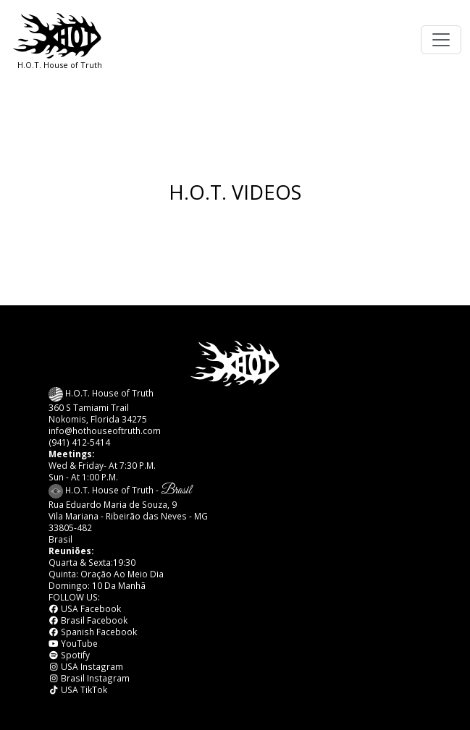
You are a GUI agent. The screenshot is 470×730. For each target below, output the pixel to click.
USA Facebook (85, 608)
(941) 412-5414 (79, 442)
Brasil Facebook (88, 620)
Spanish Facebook (93, 631)
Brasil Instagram (89, 678)
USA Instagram (86, 666)
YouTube (73, 643)
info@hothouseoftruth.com (105, 430)
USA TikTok (78, 689)
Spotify (70, 655)
